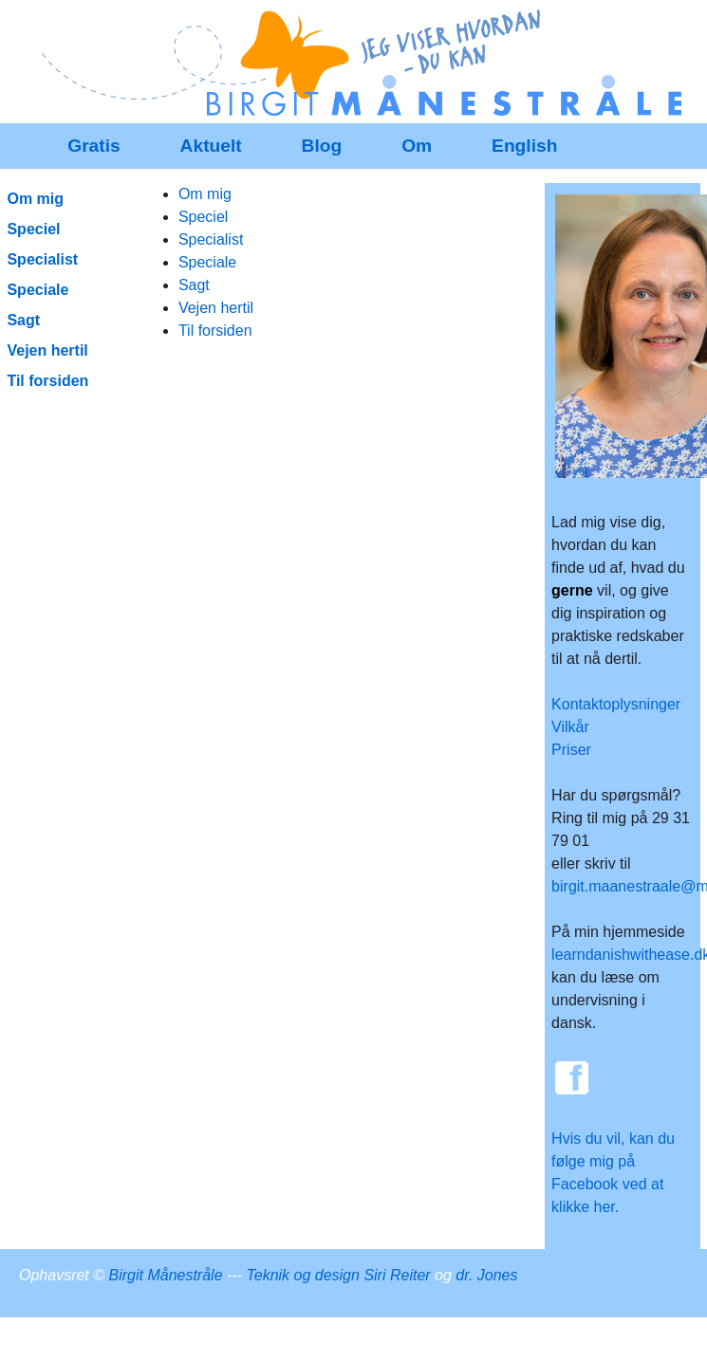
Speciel (203, 217)
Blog (322, 146)
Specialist (210, 239)
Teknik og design (303, 1275)
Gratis (93, 146)
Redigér (387, 26)
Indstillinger (650, 26)
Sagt (194, 285)
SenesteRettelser (482, 26)
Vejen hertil (215, 308)
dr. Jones (486, 1275)
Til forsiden (215, 330)
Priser (571, 750)
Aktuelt (211, 146)
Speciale (207, 262)
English (524, 146)
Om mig (205, 194)
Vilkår (570, 727)
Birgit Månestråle (166, 1275)
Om (416, 146)
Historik (576, 26)
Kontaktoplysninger (615, 704)
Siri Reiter (396, 1275)
